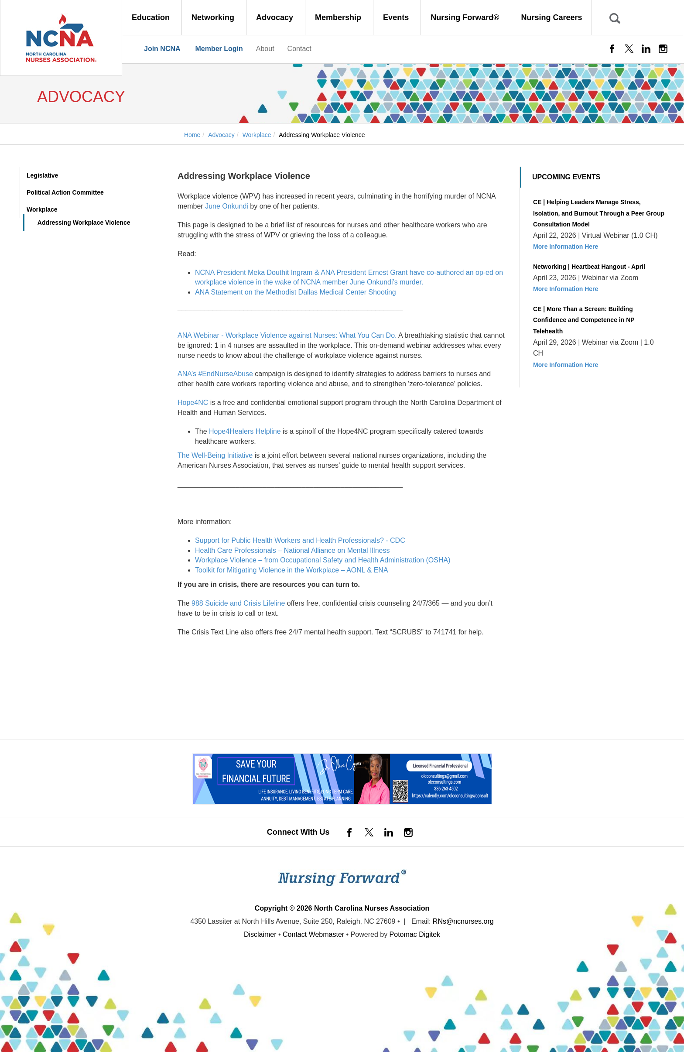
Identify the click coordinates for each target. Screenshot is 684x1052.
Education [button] (152, 17)
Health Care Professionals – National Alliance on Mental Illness (292, 550)
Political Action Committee (65, 192)
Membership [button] (339, 17)
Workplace (42, 209)
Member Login (219, 48)
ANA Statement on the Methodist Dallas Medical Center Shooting (295, 292)
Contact (299, 48)
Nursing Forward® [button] (466, 17)
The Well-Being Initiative (215, 455)
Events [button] (397, 17)
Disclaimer (260, 934)
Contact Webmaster (313, 934)
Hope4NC (193, 402)
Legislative (42, 175)
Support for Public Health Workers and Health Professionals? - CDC (300, 540)
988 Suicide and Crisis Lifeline (238, 603)
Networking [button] (214, 17)
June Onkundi (226, 206)
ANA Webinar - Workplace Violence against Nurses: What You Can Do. (287, 335)
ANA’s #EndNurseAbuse (215, 373)
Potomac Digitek (415, 934)
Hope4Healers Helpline (245, 431)
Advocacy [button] (275, 17)
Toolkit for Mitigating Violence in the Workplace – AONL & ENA (291, 570)
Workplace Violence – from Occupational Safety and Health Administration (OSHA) (322, 560)
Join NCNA (162, 48)
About (265, 48)
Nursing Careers (551, 17)
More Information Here (565, 246)
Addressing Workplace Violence (84, 222)
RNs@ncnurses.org (463, 921)
